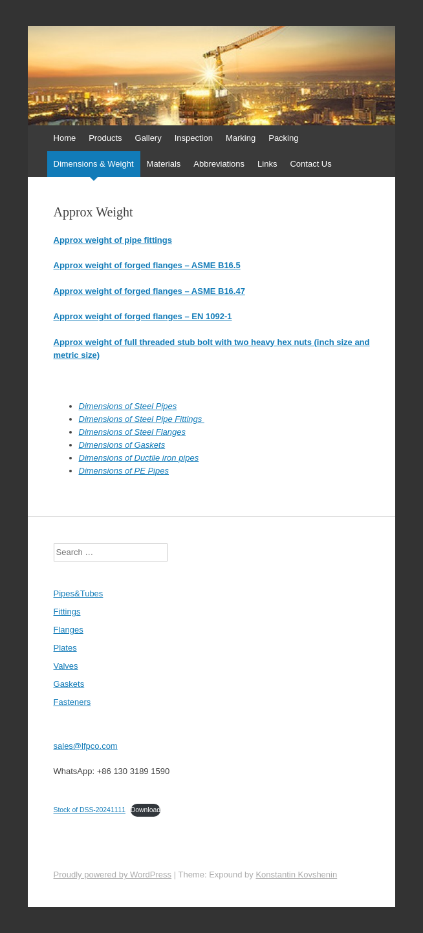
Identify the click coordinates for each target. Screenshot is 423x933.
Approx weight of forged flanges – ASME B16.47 (149, 291)
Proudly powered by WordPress (113, 874)
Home (65, 138)
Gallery (148, 138)
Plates (65, 648)
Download (145, 809)
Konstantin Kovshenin (296, 874)
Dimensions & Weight (94, 164)
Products (105, 138)
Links (267, 164)
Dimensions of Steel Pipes (128, 406)
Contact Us (310, 164)
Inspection (194, 138)
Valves (66, 666)
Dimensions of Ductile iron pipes (139, 458)
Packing (283, 138)
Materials (164, 164)
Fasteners (72, 702)
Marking (240, 138)
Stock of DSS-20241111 (89, 809)
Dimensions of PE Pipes (124, 471)
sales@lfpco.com (86, 746)
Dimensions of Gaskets (122, 445)
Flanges (68, 629)
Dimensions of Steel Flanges (132, 432)
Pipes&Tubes (78, 593)
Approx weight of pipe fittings (113, 240)
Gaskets (69, 684)
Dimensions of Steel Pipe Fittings (141, 419)
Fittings (67, 611)
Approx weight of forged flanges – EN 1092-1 (143, 316)
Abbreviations (218, 164)
